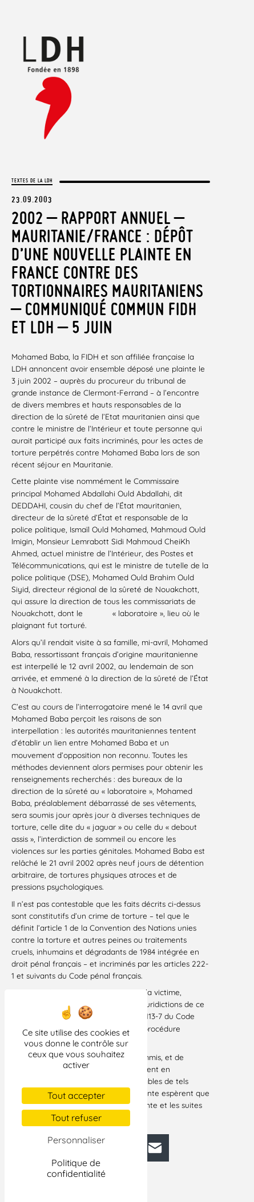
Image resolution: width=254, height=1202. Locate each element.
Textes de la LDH (32, 180)
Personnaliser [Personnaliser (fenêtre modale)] (76, 1140)
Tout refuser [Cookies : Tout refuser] (76, 1117)
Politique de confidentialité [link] (76, 1168)
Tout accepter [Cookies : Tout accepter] (76, 1095)
